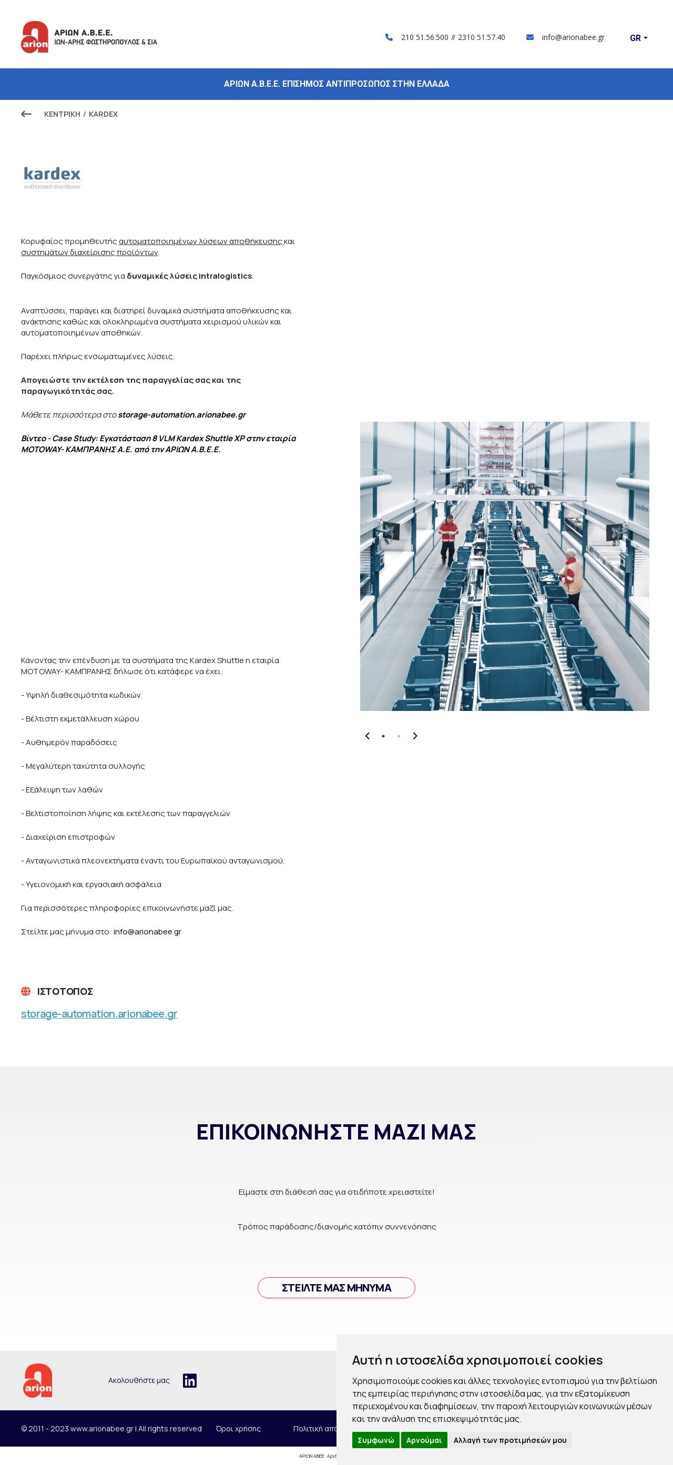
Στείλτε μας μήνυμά (336, 1287)
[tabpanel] (504, 566)
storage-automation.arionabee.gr (99, 1014)
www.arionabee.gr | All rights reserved (136, 1428)
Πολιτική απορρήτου (329, 1428)
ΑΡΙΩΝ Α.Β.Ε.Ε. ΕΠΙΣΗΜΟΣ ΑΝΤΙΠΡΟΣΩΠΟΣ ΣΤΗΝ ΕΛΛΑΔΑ (337, 84)
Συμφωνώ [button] (376, 1440)
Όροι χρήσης (238, 1428)
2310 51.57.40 (481, 37)
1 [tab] (383, 736)
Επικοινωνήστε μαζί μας (336, 1131)
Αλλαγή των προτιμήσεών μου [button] (510, 1440)
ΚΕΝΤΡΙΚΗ (62, 114)
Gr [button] (635, 38)
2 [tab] (399, 736)
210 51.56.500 (424, 37)
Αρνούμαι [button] (424, 1440)
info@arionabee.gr (565, 37)
